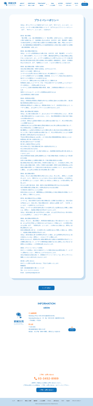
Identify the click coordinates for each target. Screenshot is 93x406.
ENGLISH (84, 4)
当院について (20, 400)
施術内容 (35, 400)
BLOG (76, 4)
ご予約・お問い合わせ (46, 390)
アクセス (72, 329)
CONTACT (68, 4)
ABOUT (22, 4)
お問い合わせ (56, 400)
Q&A (52, 4)
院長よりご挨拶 (28, 400)
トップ (13, 400)
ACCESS (60, 4)
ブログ (62, 400)
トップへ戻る (46, 288)
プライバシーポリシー (76, 400)
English (68, 400)
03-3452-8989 (46, 378)
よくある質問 (42, 400)
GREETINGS (31, 4)
